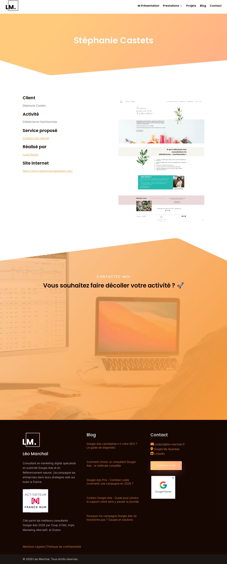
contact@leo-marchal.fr (170, 444)
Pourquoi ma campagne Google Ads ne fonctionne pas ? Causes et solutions (112, 517)
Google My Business (166, 449)
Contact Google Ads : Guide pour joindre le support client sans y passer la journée (113, 499)
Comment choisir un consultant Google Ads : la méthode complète (111, 463)
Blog (203, 6)
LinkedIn (159, 453)
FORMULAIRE (166, 465)
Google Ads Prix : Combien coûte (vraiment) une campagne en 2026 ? (110, 481)
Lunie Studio (30, 154)
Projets (191, 6)
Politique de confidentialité (64, 546)
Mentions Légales (34, 546)
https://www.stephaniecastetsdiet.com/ (48, 171)
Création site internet (36, 138)
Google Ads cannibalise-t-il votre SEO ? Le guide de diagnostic (112, 445)
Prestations (171, 6)
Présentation (148, 6)
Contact (216, 6)
